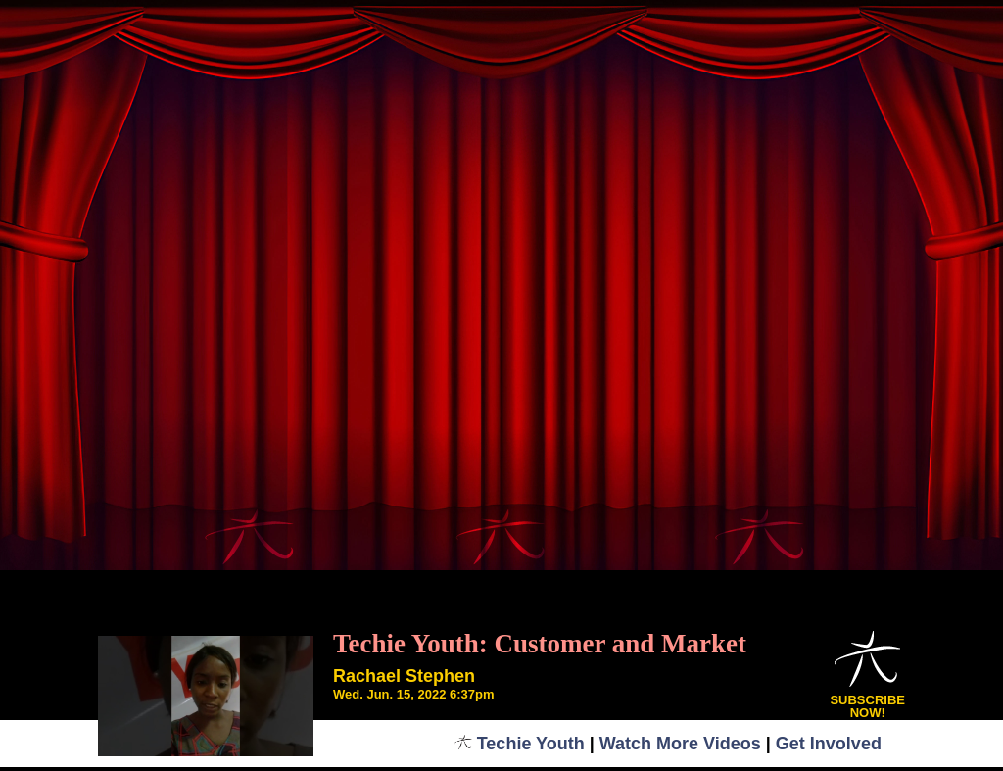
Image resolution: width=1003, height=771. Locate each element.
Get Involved (829, 743)
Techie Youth (519, 743)
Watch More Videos (680, 743)
